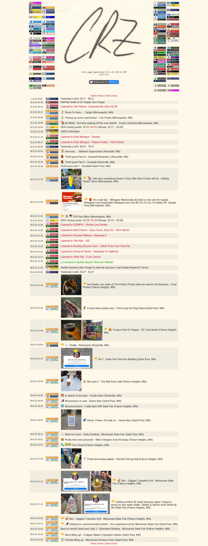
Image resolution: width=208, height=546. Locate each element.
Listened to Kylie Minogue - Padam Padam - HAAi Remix (92, 142)
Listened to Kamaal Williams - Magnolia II (84, 235)
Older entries (111, 96)
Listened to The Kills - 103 (75, 240)
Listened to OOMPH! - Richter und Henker (84, 224)
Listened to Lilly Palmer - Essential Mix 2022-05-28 (89, 106)
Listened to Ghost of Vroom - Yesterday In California (90, 251)
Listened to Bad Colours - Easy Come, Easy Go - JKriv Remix (95, 230)
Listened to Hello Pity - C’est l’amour (81, 257)
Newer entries (97, 96)
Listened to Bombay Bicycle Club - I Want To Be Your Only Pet (95, 246)
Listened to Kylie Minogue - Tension (80, 136)
